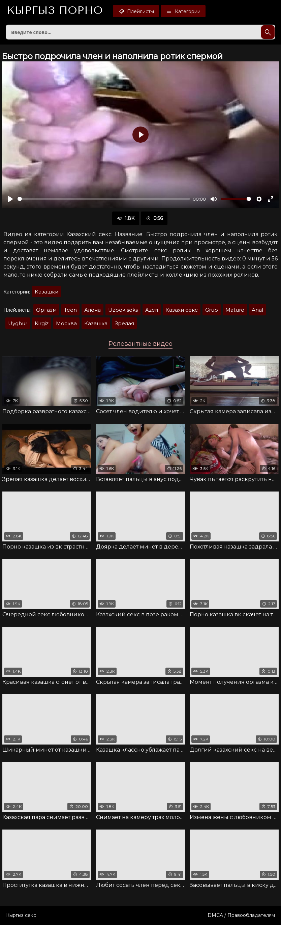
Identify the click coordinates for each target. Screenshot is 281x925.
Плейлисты (136, 11)
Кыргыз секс (21, 915)
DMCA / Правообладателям (241, 915)
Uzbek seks (123, 310)
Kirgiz (42, 323)
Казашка (95, 323)
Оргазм (46, 310)
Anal (257, 310)
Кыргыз (55, 10)
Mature (234, 310)
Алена (92, 310)
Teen (70, 310)
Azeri (151, 310)
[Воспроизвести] (10, 199)
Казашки (46, 291)
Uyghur (17, 323)
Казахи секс (181, 310)
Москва (66, 323)
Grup (211, 310)
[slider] (104, 199)
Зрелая (124, 323)
